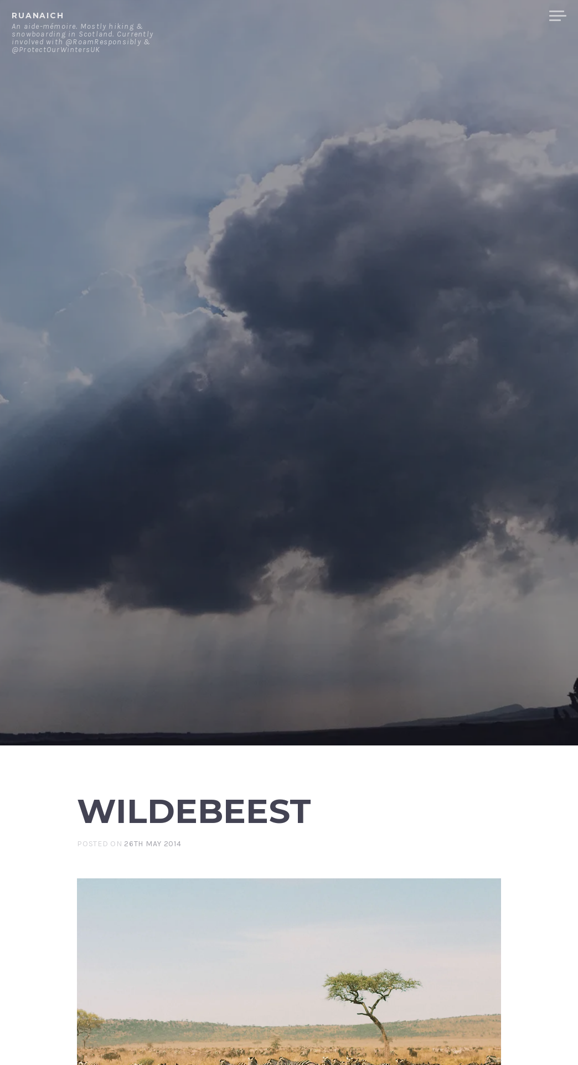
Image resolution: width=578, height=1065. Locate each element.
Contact (426, 16)
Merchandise (499, 16)
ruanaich (38, 15)
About (373, 16)
